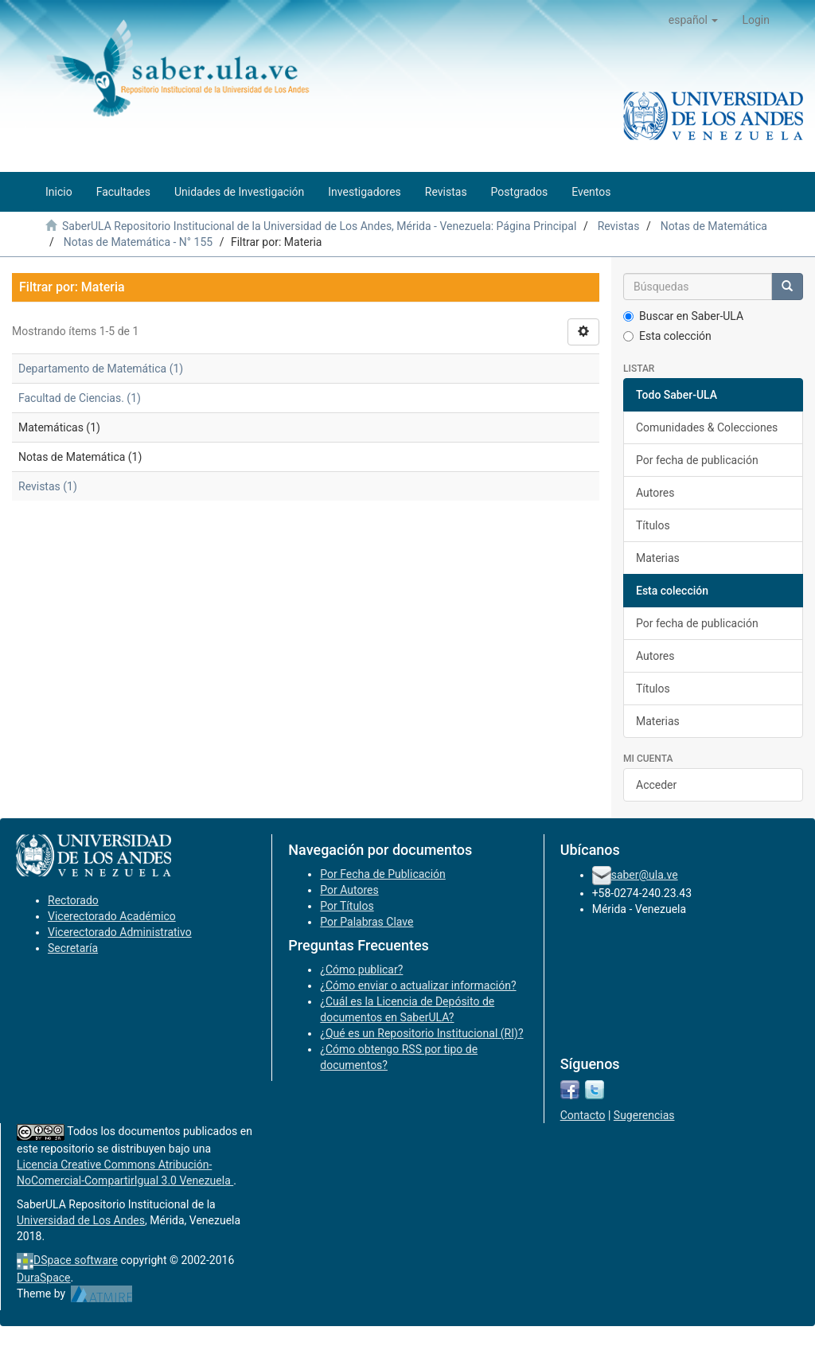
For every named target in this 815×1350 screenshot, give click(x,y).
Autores (655, 492)
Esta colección (667, 336)
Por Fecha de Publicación (383, 874)
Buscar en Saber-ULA (683, 316)
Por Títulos (346, 905)
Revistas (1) (47, 486)
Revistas (619, 226)
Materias (658, 558)
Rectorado (73, 900)
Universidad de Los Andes (81, 1220)
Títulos (653, 525)
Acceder (656, 784)
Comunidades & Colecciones (707, 427)
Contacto (583, 1115)
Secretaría (73, 948)
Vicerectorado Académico (112, 916)
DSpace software (75, 1260)
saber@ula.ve (644, 874)
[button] (694, 20)
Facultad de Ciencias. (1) (79, 398)
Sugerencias (644, 1115)
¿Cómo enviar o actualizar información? (418, 985)
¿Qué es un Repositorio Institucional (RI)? (421, 1033)
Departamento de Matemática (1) (100, 368)
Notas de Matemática (714, 226)
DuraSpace (44, 1277)
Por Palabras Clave (366, 921)
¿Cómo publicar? (361, 969)
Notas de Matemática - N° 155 (138, 242)
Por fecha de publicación (697, 460)
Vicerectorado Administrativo (120, 932)
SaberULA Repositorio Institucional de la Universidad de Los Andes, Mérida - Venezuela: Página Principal (319, 226)
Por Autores (349, 890)
